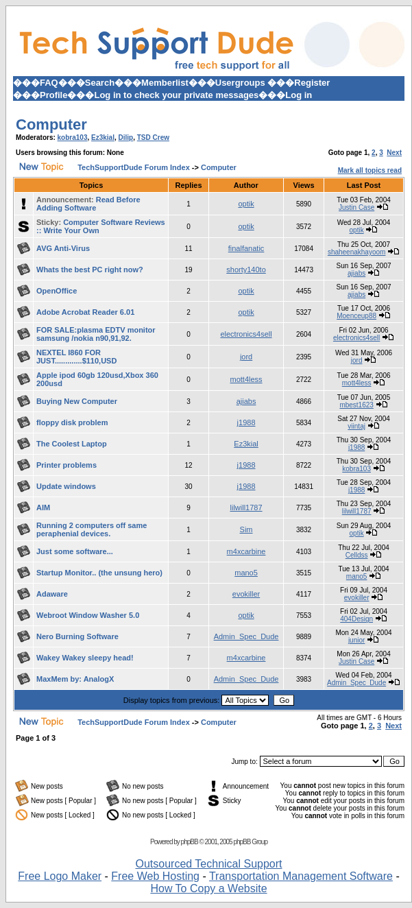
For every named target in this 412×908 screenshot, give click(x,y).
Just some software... (74, 551)
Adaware (52, 594)
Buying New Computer (76, 401)
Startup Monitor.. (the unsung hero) (99, 573)
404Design (356, 619)
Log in (298, 95)
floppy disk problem (72, 422)
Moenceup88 (356, 316)
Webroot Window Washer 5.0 (87, 615)
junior (356, 640)
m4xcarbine (246, 551)
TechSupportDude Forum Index (133, 167)
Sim (246, 529)
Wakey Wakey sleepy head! (85, 658)
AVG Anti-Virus (63, 248)
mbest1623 (356, 405)
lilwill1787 (246, 507)
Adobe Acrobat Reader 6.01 (85, 312)
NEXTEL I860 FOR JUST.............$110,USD (76, 356)
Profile (53, 95)
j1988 (246, 422)
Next (394, 152)
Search (99, 82)
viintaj (356, 426)
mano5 (246, 573)
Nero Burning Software (77, 636)
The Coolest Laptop (71, 444)
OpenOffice (56, 291)
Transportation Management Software (301, 876)
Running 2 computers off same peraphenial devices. (91, 529)
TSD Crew (153, 137)
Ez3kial (102, 137)
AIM (43, 507)
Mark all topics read (370, 170)
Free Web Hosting (155, 876)
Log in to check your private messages (176, 95)
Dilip (126, 137)
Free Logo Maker (59, 876)
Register (312, 82)
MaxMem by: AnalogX (75, 679)
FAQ (49, 82)
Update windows (66, 486)
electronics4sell (245, 334)
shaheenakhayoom (357, 252)
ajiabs (356, 273)
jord (246, 357)
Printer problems (66, 465)
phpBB (189, 842)
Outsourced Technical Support (208, 864)
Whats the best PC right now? (89, 269)
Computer (51, 124)
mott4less (246, 379)
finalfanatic (246, 248)
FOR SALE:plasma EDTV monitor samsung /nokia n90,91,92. (96, 334)
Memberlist (165, 82)
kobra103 (73, 137)
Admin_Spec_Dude (246, 636)
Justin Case (356, 207)
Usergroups (240, 82)
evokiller (246, 594)
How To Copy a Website (208, 888)
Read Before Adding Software (88, 203)
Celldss (357, 555)
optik (246, 204)
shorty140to (245, 269)
